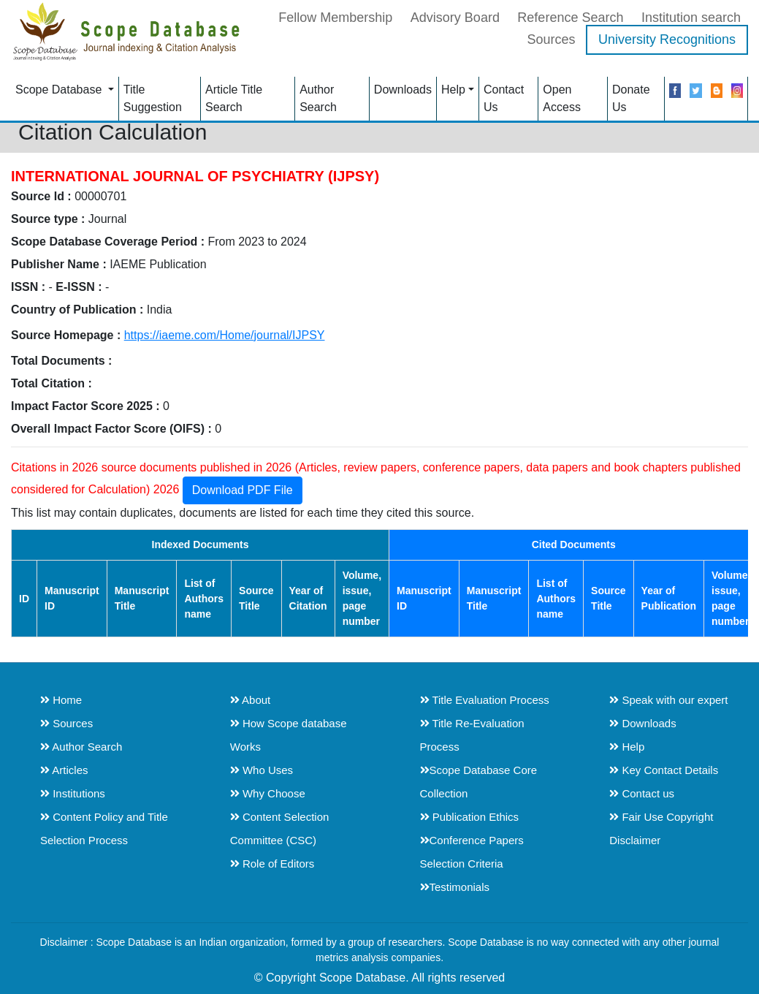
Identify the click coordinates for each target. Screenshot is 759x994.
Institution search (691, 17)
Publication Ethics (469, 817)
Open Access (562, 98)
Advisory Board (455, 17)
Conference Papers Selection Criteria (472, 852)
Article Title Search (233, 98)
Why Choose (267, 793)
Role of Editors (272, 863)
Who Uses (261, 770)
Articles (64, 770)
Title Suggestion (152, 98)
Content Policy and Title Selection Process (104, 828)
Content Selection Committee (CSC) (279, 828)
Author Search (318, 98)
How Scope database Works (288, 735)
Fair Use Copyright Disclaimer (661, 828)
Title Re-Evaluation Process (472, 735)
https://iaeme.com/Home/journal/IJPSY (224, 335)
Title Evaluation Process (484, 700)
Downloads (403, 89)
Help (453, 89)
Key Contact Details (663, 770)
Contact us (641, 793)
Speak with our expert (668, 700)
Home (61, 700)
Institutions (72, 793)
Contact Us (504, 98)
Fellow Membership (335, 17)
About (250, 700)
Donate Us (631, 98)
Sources (551, 39)
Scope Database (60, 89)
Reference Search (570, 17)
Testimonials (455, 887)
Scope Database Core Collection (479, 782)
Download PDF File (242, 490)
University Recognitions (667, 39)
